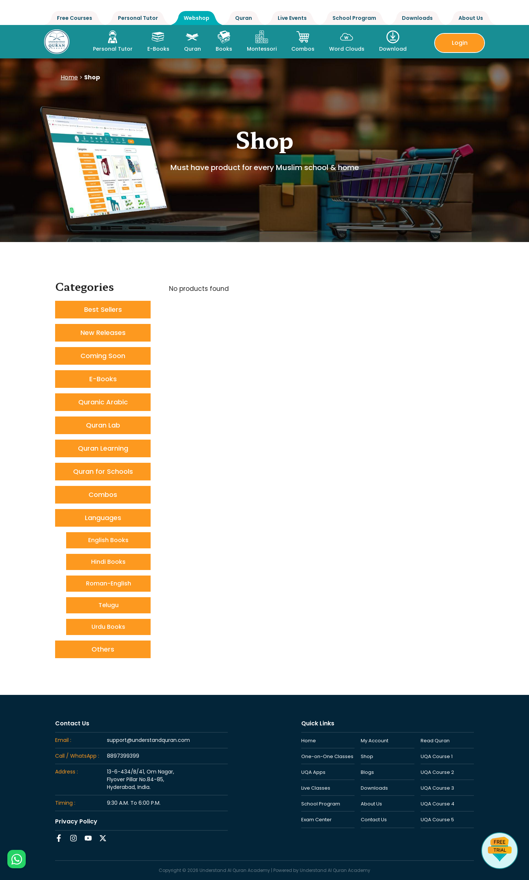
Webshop (196, 18)
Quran (243, 18)
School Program (354, 18)
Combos (103, 494)
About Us (470, 18)
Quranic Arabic (103, 402)
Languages (103, 517)
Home (69, 77)
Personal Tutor (138, 18)
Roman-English (108, 583)
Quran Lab (103, 425)
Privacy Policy (76, 821)
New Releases (103, 332)
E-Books (103, 378)
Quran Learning (103, 448)
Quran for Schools (103, 471)
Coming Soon (102, 355)
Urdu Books (108, 627)
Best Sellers (103, 309)
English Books (108, 540)
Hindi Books (108, 562)
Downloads (417, 18)
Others (102, 649)
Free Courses (74, 18)
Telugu (108, 605)
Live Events (292, 18)
